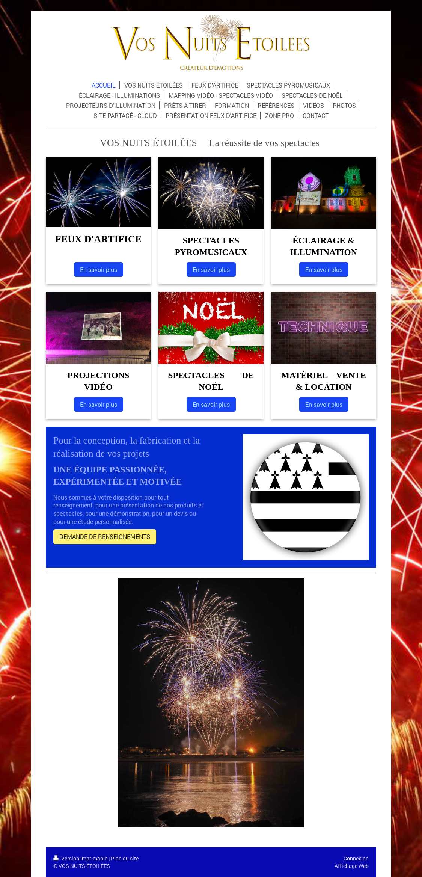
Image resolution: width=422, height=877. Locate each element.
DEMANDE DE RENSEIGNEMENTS (104, 536)
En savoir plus (98, 269)
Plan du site (125, 858)
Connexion (356, 858)
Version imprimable (81, 858)
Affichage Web (352, 865)
